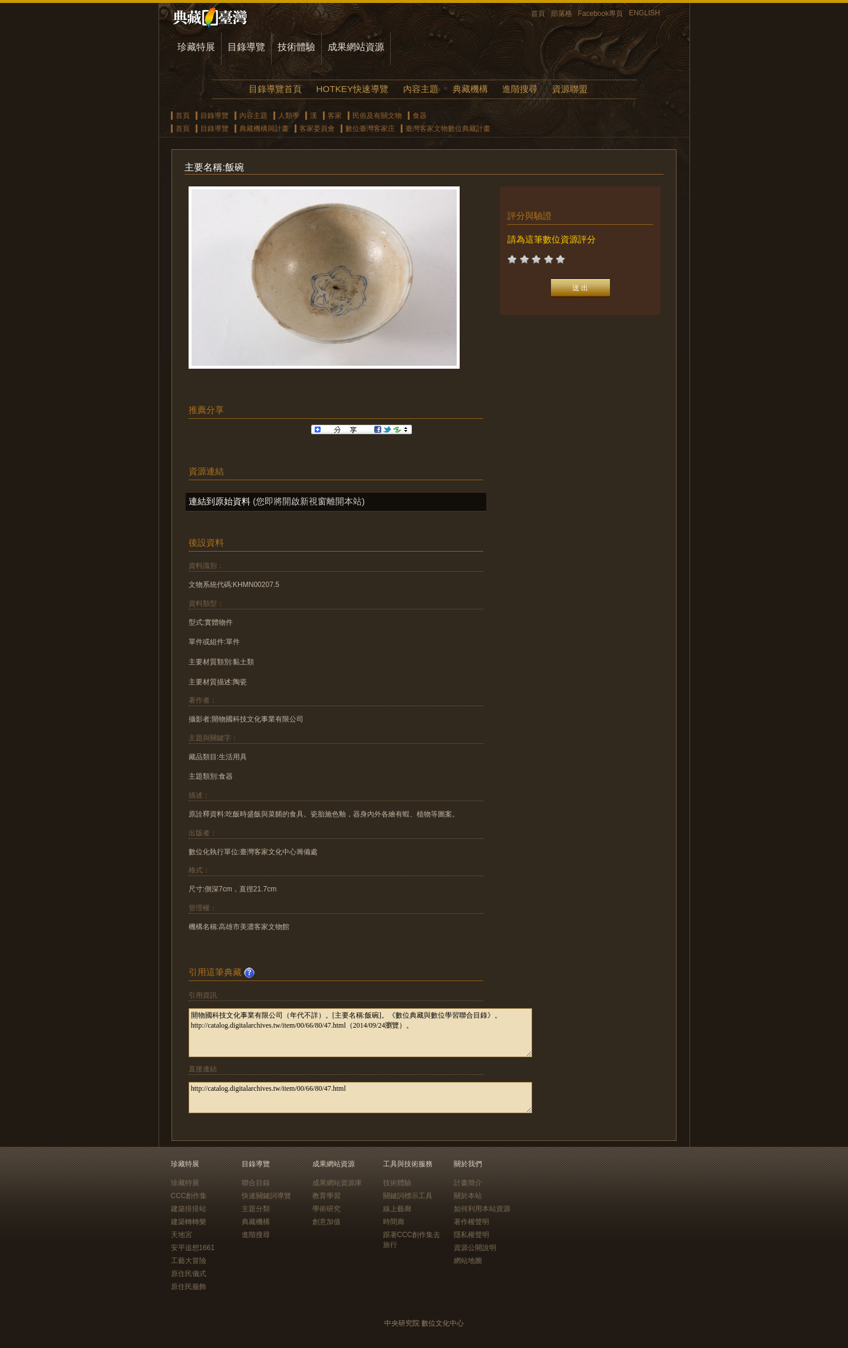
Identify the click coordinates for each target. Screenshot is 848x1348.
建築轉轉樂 (188, 1222)
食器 (420, 115)
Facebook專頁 (600, 13)
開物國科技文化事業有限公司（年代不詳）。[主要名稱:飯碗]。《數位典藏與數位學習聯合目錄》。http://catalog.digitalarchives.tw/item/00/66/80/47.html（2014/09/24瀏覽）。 (360, 1032)
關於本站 (468, 1196)
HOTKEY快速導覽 (352, 89)
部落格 (561, 13)
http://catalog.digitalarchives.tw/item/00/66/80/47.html (360, 1097)
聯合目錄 (256, 1183)
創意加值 (326, 1222)
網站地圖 (468, 1261)
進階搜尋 (519, 89)
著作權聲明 (471, 1222)
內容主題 (420, 89)
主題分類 (256, 1209)
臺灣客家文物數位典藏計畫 (447, 128)
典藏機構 (470, 89)
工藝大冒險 (188, 1261)
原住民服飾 (188, 1287)
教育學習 (326, 1196)
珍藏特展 (196, 47)
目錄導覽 (246, 47)
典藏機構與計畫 (264, 128)
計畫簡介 (468, 1183)
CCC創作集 (189, 1196)
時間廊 (393, 1222)
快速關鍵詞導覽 (266, 1196)
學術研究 (326, 1209)
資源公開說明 (475, 1248)
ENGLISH (644, 13)
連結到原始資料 (219, 501)
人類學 (288, 115)
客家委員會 (317, 128)
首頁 (538, 13)
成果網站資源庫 (337, 1183)
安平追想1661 (193, 1248)
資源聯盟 (570, 89)
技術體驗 (296, 47)
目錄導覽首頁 (275, 89)
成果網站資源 (356, 47)
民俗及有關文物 (377, 115)
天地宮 (181, 1235)
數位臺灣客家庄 (370, 128)
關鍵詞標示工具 (408, 1196)
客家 (335, 115)
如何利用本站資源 (482, 1209)
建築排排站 (188, 1209)
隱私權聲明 (471, 1235)
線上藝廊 (397, 1209)
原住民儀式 (188, 1274)
